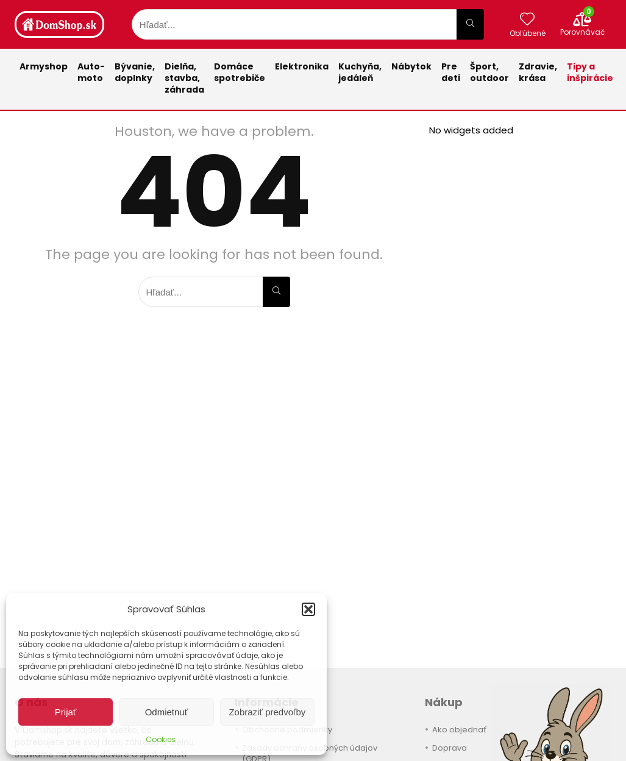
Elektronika (302, 66)
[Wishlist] (527, 20)
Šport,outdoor (489, 72)
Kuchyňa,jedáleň (360, 72)
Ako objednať (459, 729)
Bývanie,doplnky (135, 72)
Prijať (66, 712)
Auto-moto (91, 72)
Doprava (449, 748)
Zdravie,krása (538, 72)
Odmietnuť (166, 712)
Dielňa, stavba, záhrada (184, 78)
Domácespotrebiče (239, 72)
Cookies (161, 739)
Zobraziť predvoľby (267, 712)
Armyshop (44, 66)
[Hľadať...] (470, 24)
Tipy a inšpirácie (590, 72)
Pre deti (450, 72)
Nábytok (411, 66)
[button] (308, 609)
